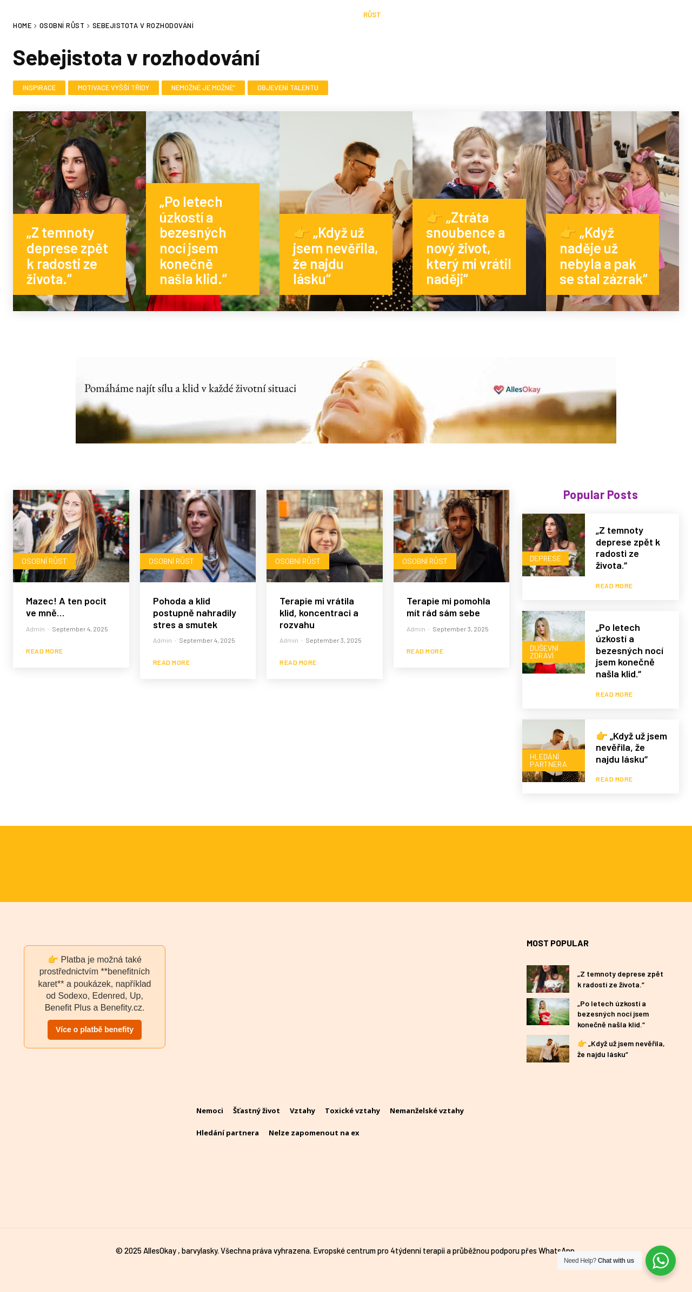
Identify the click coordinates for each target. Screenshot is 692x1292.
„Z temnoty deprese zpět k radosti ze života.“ (628, 547)
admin (35, 628)
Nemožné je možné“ (203, 88)
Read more (44, 651)
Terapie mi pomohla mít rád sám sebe (448, 606)
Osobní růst (44, 561)
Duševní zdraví (544, 651)
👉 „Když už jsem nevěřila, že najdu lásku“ (631, 747)
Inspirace (39, 88)
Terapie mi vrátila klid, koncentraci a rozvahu (319, 612)
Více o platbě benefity (95, 1029)
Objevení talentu (288, 88)
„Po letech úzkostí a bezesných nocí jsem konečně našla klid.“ (629, 650)
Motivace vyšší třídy (113, 88)
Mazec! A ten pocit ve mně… (66, 606)
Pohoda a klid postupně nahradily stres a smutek (194, 612)
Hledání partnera (548, 760)
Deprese (545, 558)
